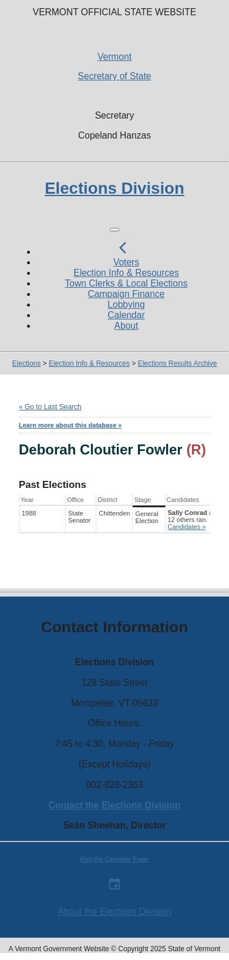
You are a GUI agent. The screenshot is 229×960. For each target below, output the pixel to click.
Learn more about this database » (70, 425)
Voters (126, 262)
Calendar (125, 315)
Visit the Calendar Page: (114, 859)
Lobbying (125, 304)
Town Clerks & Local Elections (126, 283)
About (126, 326)
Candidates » (187, 526)
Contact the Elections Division (114, 805)
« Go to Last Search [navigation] (50, 407)
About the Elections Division (114, 912)
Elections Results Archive (177, 363)
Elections (26, 363)
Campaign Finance (126, 294)
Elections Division (114, 188)
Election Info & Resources (126, 273)
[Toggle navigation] (114, 229)
